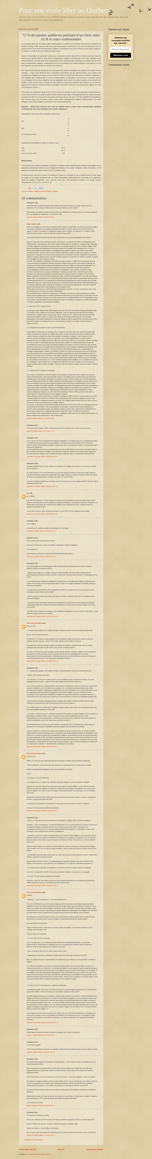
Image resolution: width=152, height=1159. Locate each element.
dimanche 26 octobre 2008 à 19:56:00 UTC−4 (42, 811)
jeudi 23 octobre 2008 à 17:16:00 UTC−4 (40, 418)
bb (28, 493)
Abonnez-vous (120, 55)
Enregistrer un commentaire (33, 1140)
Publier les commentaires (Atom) (39, 1154)
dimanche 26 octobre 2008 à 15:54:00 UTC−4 (42, 661)
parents (43, 191)
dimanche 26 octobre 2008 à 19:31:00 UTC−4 (42, 746)
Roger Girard (31, 224)
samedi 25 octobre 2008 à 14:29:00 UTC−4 (41, 531)
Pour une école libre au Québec (63, 10)
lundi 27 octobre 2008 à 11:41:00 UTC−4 (40, 1035)
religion (55, 191)
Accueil (60, 1149)
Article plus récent (27, 1149)
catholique (30, 191)
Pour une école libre (34, 623)
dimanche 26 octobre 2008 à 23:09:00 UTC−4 (42, 1022)
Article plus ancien (94, 1149)
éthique (37, 191)
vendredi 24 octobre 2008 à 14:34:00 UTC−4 (42, 486)
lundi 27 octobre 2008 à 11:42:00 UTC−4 (40, 1052)
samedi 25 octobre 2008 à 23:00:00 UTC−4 (41, 556)
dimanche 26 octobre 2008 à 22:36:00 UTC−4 (42, 885)
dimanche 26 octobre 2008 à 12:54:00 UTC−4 (42, 616)
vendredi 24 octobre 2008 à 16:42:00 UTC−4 (42, 514)
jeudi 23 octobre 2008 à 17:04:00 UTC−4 (40, 217)
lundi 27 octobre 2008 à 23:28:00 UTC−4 (40, 1105)
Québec (49, 191)
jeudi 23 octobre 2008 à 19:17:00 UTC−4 (40, 431)
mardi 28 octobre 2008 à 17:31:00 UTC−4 (41, 1135)
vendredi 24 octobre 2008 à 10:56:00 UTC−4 (42, 456)
